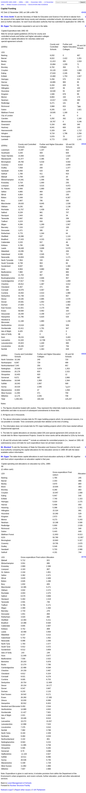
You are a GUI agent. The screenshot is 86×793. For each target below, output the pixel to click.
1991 (27, 2)
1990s (21, 2)
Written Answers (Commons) (16, 4)
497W (83, 557)
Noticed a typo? (7, 790)
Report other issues (22, 790)
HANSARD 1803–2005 (8, 2)
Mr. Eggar (5, 26)
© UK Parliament (38, 790)
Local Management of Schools (19, 783)
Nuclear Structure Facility (20, 785)
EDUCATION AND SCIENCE (38, 4)
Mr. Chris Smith (7, 17)
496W (83, 354)
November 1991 (36, 2)
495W (83, 144)
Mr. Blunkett (6, 447)
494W (83, 12)
